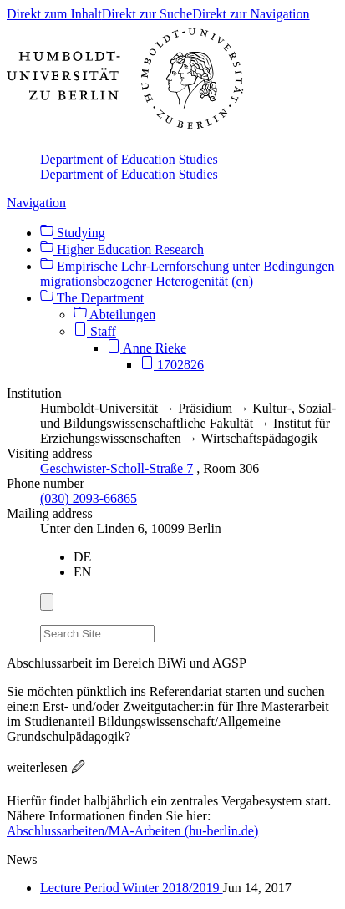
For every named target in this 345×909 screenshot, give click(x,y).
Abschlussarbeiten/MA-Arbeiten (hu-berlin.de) (132, 831)
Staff (95, 331)
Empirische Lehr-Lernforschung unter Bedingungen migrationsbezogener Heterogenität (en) (187, 273)
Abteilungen (114, 314)
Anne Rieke (146, 348)
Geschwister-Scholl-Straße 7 (116, 468)
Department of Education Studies (129, 159)
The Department (92, 298)
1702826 (172, 365)
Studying (72, 233)
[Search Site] (97, 633)
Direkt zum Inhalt (54, 14)
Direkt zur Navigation (250, 14)
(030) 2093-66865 (88, 498)
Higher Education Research (122, 249)
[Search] (164, 630)
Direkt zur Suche (147, 14)
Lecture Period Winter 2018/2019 (131, 888)
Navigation (36, 203)
